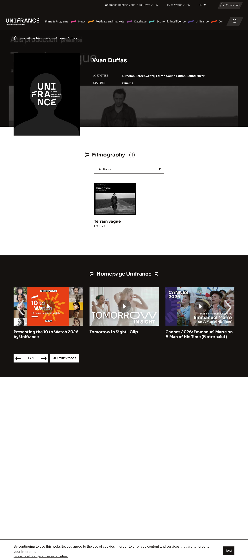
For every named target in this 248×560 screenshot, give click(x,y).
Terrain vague (107, 221)
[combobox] (129, 169)
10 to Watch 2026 (178, 5)
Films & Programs (56, 21)
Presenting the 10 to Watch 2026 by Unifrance (46, 334)
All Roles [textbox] (105, 169)
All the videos (64, 358)
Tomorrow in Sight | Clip (114, 332)
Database (140, 21)
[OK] (229, 550)
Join (221, 21)
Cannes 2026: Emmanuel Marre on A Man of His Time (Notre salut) (199, 334)
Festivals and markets (110, 21)
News (82, 21)
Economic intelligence (171, 21)
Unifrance (202, 21)
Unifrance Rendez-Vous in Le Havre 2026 (131, 5)
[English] (202, 5)
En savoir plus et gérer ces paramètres (41, 556)
